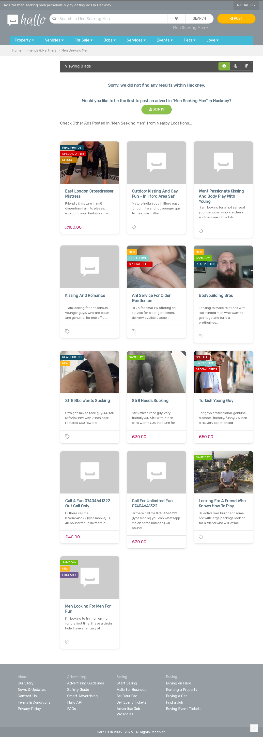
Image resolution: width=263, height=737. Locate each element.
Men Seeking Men (191, 27)
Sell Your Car (127, 696)
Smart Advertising (82, 696)
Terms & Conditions (34, 702)
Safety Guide (78, 689)
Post (236, 18)
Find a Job (174, 702)
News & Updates (32, 689)
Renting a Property (181, 689)
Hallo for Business (132, 689)
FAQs (71, 709)
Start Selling (127, 683)
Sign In (156, 109)
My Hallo (246, 5)
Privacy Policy (29, 709)
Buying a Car (176, 696)
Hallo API (74, 702)
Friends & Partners (41, 50)
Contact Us (27, 696)
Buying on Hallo (178, 683)
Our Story (25, 683)
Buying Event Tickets (183, 709)
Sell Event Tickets (132, 702)
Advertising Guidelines (85, 683)
